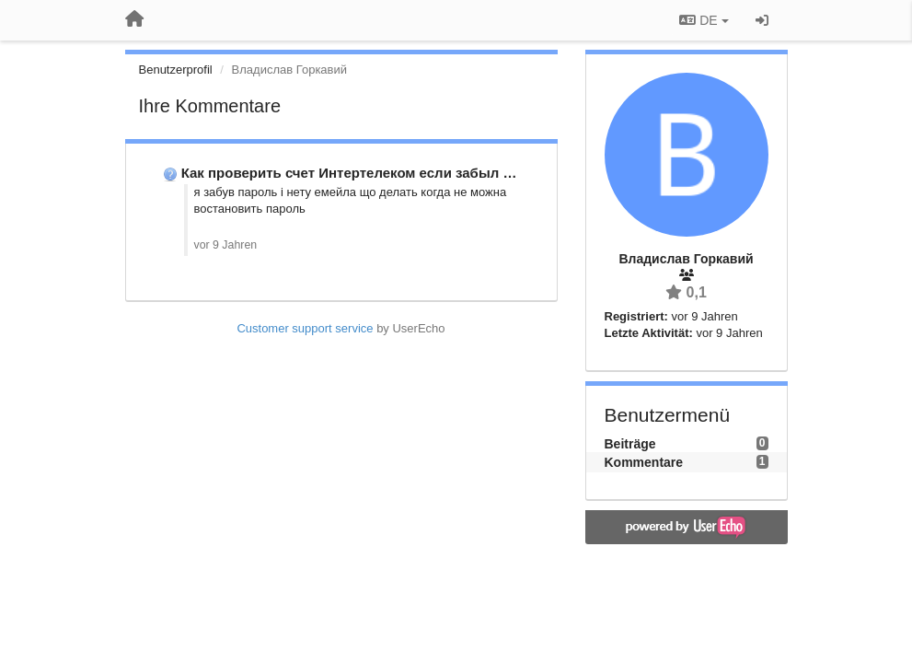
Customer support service (305, 328)
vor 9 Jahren (226, 244)
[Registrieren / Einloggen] (762, 20)
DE (703, 20)
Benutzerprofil (176, 69)
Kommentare (644, 462)
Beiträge (630, 443)
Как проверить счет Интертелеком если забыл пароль (367, 172)
